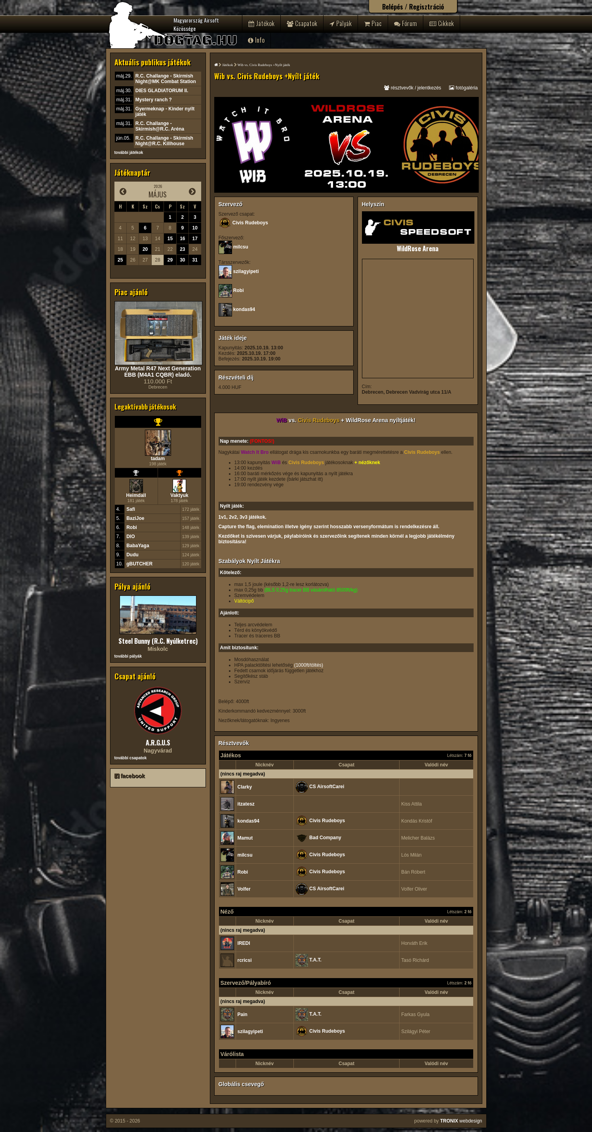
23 (182, 249)
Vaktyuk (179, 495)
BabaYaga (137, 545)
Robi (131, 527)
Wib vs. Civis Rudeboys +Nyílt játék (264, 65)
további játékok (128, 152)
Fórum (405, 23)
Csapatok (302, 23)
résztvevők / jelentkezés (412, 88)
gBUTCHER (139, 564)
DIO (130, 536)
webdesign (461, 1121)
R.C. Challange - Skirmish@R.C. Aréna (159, 126)
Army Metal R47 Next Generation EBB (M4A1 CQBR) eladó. (158, 371)
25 (120, 260)
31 (195, 260)
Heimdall (136, 495)
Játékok (261, 23)
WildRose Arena (417, 248)
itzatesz (246, 804)
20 (145, 249)
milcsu (240, 247)
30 (182, 260)
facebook (129, 776)
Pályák (340, 23)
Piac (373, 23)
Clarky (245, 787)
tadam (158, 458)
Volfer (244, 889)
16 (182, 238)
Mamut (245, 838)
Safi (130, 509)
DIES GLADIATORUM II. (161, 90)
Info (256, 40)
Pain (242, 1014)
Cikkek (441, 23)
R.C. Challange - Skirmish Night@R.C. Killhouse (164, 140)
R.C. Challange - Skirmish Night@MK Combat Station (165, 78)
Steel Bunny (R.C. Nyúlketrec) (158, 641)
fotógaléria (463, 88)
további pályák (128, 656)
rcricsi (245, 960)
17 (195, 238)
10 (195, 228)
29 (170, 260)
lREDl (244, 943)
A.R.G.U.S (158, 742)
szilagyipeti (246, 271)
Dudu (132, 554)
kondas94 (244, 309)
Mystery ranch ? (153, 99)
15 (170, 238)
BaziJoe (135, 518)
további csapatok (130, 758)
